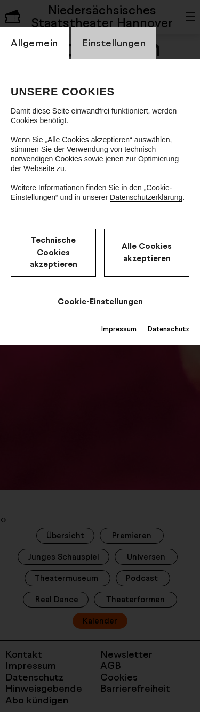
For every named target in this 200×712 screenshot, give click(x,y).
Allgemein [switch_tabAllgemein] (34, 42)
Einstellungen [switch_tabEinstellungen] (114, 42)
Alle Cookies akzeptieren (147, 252)
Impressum (119, 329)
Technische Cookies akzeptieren (53, 252)
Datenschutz (168, 329)
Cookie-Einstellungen (100, 301)
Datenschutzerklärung (146, 197)
